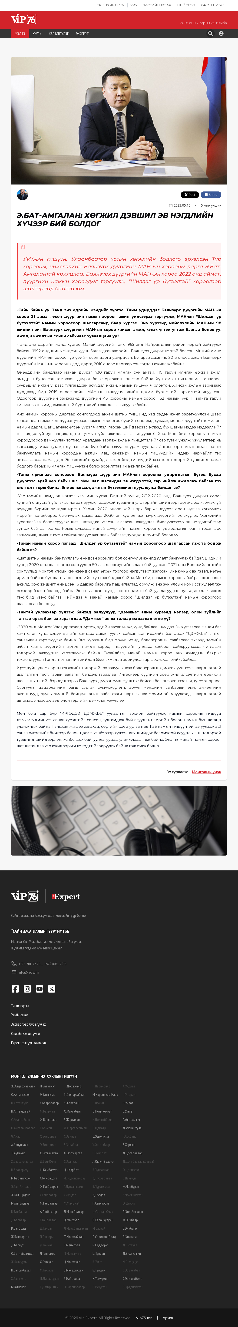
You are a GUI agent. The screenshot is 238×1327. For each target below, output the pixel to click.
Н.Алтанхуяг (19, 1102)
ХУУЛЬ (37, 33)
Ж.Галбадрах (49, 1186)
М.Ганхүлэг (47, 1270)
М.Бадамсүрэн (20, 1178)
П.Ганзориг (47, 1236)
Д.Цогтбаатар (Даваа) (138, 1161)
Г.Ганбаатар (48, 1220)
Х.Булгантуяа (49, 1153)
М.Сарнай (99, 1228)
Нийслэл (186, 5)
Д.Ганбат (46, 1228)
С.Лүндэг (70, 1194)
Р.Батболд (18, 1228)
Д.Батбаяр (18, 1220)
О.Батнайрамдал (22, 1253)
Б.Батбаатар (19, 1211)
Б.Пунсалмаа (101, 1169)
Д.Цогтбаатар (132, 1153)
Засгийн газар (157, 5)
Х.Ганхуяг (46, 1261)
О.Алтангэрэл (20, 1094)
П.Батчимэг (47, 1086)
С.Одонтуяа (101, 1136)
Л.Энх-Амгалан (133, 1211)
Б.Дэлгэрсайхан (74, 1094)
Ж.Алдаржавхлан (23, 1086)
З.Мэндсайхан (73, 1270)
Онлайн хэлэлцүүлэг (25, 1033)
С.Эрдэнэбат (131, 1270)
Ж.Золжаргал (73, 1153)
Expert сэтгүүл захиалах (28, 1042)
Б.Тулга (97, 1261)
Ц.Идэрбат (71, 1169)
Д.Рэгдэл (99, 1194)
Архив (168, 1317)
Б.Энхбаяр (130, 1228)
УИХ (133, 5)
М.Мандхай (71, 1203)
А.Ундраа (129, 1086)
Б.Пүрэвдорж (101, 1186)
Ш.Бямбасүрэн (49, 1169)
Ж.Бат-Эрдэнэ (20, 1194)
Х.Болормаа (48, 1136)
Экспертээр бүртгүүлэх (28, 1024)
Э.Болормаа (48, 1144)
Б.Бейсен (46, 1128)
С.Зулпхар (70, 1161)
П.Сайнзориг (101, 1203)
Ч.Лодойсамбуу (74, 1178)
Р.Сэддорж (100, 1245)
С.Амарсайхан (20, 1119)
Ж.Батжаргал (20, 1236)
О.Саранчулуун (102, 1220)
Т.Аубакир (18, 1153)
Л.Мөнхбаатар (74, 1211)
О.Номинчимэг (102, 1111)
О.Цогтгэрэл (131, 1169)
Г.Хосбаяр (129, 1136)
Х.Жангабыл (72, 1111)
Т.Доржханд (73, 1086)
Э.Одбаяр (99, 1128)
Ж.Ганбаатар (49, 1203)
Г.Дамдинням (49, 1286)
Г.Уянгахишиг (131, 1119)
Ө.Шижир (129, 1203)
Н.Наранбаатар (74, 1286)
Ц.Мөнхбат (71, 1220)
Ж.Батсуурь (19, 1261)
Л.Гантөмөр (47, 1253)
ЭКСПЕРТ (82, 33)
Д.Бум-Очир (48, 1161)
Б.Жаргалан (72, 1119)
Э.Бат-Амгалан (21, 1186)
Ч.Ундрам (129, 1094)
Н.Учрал (128, 1102)
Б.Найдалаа (72, 1278)
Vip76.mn (144, 1317)
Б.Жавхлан (71, 1102)
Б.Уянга (127, 1111)
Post (190, 194)
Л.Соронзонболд (104, 1236)
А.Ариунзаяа (19, 1144)
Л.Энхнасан (130, 1236)
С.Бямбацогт (48, 1178)
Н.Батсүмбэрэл (21, 1270)
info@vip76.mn (25, 972)
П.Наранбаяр (101, 1086)
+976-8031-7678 (55, 963)
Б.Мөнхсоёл (72, 1245)
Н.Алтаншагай (20, 1111)
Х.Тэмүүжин (100, 1278)
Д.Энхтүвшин (132, 1253)
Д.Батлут (17, 1245)
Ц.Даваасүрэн (49, 1278)
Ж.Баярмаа (47, 1111)
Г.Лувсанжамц (73, 1186)
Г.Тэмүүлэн (100, 1286)
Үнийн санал (19, 1014)
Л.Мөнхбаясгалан (76, 1228)
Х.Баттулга (18, 1278)
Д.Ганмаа (46, 1245)
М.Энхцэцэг (130, 1261)
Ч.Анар (15, 1136)
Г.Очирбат (100, 1153)
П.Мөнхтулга (72, 1253)
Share (211, 194)
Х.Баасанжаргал (22, 1161)
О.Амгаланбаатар (23, 1128)
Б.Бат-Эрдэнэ (20, 1203)
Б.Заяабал (71, 1144)
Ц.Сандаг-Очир (103, 1211)
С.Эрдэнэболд (132, 1278)
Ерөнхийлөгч (111, 5)
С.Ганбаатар (48, 1194)
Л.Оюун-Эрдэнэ (103, 1161)
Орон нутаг (212, 5)
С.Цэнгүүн (129, 1178)
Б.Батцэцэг (18, 1286)
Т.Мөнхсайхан (73, 1236)
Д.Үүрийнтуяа (132, 1128)
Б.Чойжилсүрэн (133, 1194)
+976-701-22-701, (27, 964)
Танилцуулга (20, 1005)
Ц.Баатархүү (19, 1169)
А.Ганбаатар (48, 1211)
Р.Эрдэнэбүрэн (133, 1286)
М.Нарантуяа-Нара (105, 1094)
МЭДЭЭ (20, 33)
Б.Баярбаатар (49, 1102)
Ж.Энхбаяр (130, 1220)
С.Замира (70, 1136)
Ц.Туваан (99, 1253)
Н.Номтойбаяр (102, 1119)
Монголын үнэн (206, 771)
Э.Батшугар (47, 1094)
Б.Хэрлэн (129, 1144)
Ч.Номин (98, 1102)
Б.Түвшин (99, 1270)
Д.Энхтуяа (130, 1245)
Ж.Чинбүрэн (131, 1186)
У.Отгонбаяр (101, 1144)
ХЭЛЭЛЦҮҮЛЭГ (59, 33)
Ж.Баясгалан (48, 1119)
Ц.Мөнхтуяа (72, 1261)
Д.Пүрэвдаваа (102, 1178)
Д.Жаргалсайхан (75, 1128)
